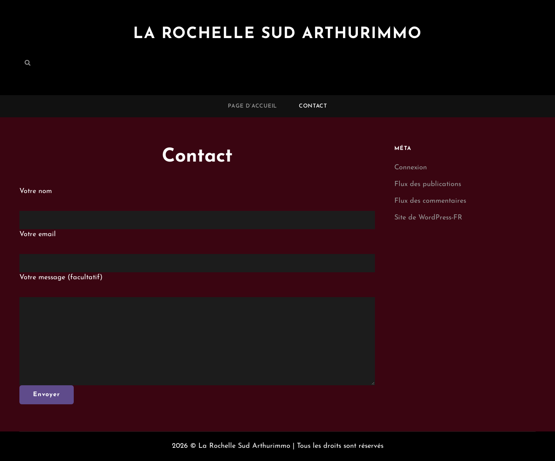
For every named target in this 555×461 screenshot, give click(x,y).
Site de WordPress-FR (428, 217)
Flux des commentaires (430, 201)
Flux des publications (427, 184)
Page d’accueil (252, 106)
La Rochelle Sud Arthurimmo (277, 34)
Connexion (410, 167)
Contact (313, 106)
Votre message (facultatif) (60, 277)
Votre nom (35, 191)
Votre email (37, 234)
